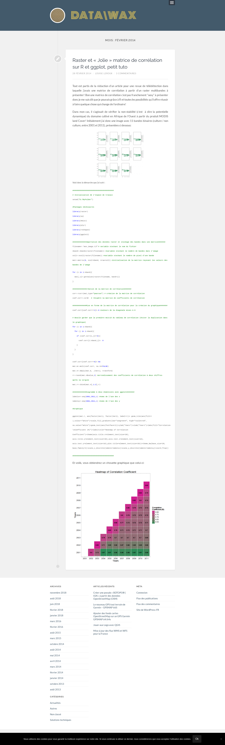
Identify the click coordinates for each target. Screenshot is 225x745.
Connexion (141, 593)
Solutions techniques (60, 719)
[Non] (221, 738)
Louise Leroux (103, 74)
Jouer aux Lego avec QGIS (106, 625)
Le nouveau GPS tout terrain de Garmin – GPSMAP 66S (109, 606)
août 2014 (55, 649)
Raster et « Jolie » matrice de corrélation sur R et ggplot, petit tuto (119, 63)
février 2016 (56, 627)
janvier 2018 (56, 615)
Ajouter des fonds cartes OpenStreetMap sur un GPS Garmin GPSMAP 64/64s (111, 616)
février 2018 (56, 610)
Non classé (55, 714)
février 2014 (56, 672)
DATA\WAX (104, 15)
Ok (196, 739)
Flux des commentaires (148, 604)
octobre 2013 (57, 683)
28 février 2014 (81, 74)
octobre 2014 (57, 644)
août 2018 (55, 598)
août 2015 (55, 632)
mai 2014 (55, 655)
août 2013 (55, 689)
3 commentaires (126, 74)
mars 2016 (55, 621)
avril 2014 (55, 661)
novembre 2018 (58, 593)
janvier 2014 (56, 678)
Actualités (55, 702)
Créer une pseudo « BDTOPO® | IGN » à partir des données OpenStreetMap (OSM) (109, 596)
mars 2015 (55, 638)
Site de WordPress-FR (147, 610)
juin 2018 (55, 604)
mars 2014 (55, 666)
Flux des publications (147, 598)
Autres (53, 708)
